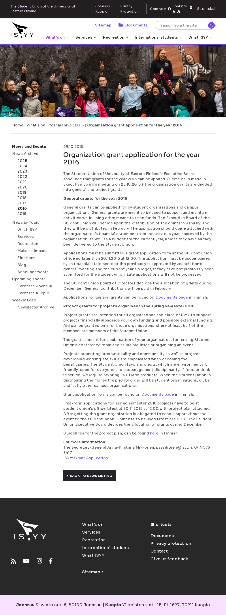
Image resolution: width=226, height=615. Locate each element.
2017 (21, 203)
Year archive (60, 125)
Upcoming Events (28, 279)
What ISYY (199, 37)
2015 (21, 213)
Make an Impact (32, 250)
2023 (22, 171)
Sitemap (103, 25)
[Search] (211, 25)
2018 (21, 198)
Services (85, 37)
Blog (21, 265)
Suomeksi (206, 8)
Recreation (115, 37)
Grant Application (91, 458)
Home (17, 125)
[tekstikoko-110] (174, 11)
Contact (159, 551)
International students (158, 37)
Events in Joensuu (35, 286)
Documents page (172, 297)
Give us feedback (169, 559)
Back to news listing (89, 476)
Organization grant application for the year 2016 (134, 125)
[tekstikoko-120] (178, 11)
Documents (133, 25)
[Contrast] (169, 8)
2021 (21, 182)
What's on (56, 37)
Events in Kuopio (33, 293)
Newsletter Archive (35, 307)
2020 (22, 187)
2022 (22, 176)
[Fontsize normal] (191, 6)
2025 (22, 160)
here (154, 433)
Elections (26, 258)
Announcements (33, 272)
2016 (79, 125)
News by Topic (26, 222)
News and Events (29, 146)
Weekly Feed (24, 300)
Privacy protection (171, 543)
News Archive (25, 153)
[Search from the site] (185, 25)
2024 (22, 166)
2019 (21, 192)
